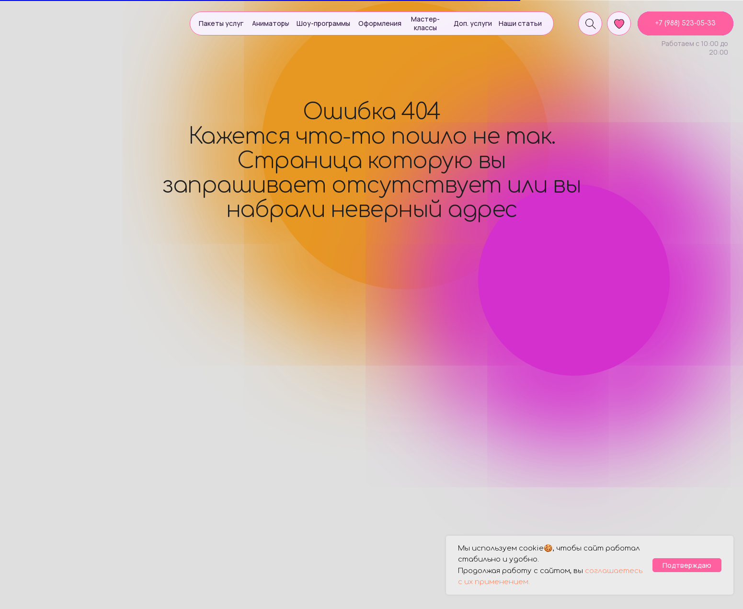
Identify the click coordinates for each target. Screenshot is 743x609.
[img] (61, 22)
